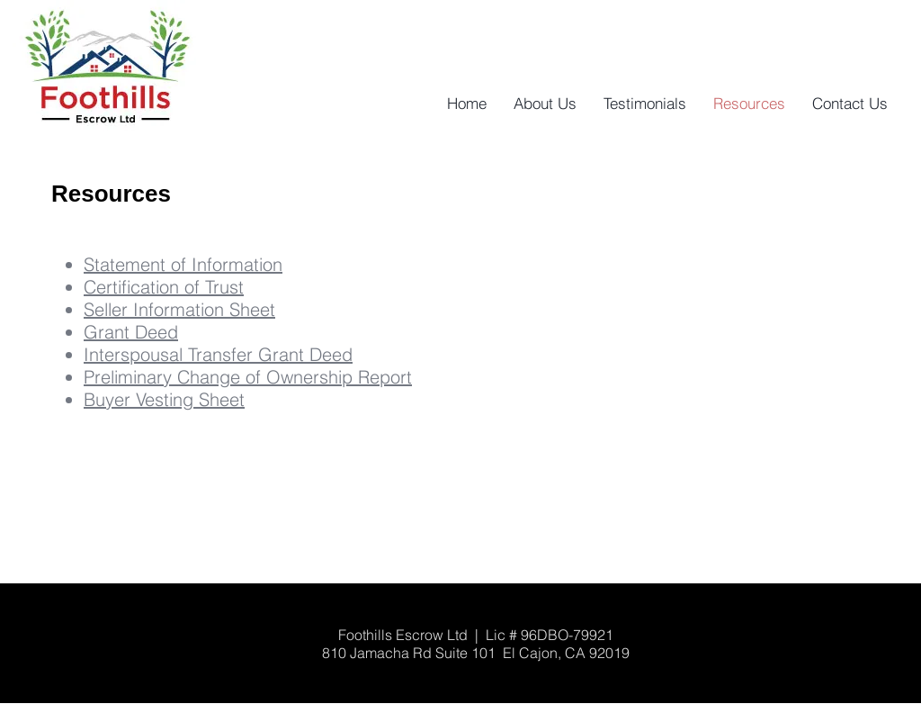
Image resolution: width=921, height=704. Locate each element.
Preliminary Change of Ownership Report (248, 377)
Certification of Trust (164, 286)
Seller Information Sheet (179, 309)
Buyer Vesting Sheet (164, 399)
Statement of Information (183, 264)
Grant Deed (131, 331)
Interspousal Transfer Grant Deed (218, 354)
